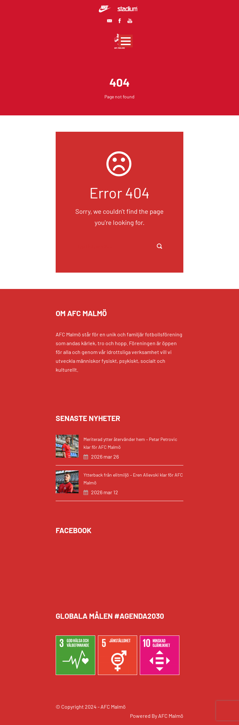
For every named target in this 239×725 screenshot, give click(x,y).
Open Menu (126, 41)
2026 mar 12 (104, 492)
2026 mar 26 (105, 456)
